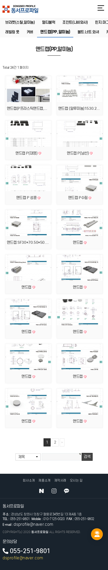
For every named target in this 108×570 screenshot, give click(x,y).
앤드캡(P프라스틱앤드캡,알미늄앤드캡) (36, 108)
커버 (30, 32)
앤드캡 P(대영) (26, 153)
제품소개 (44, 480)
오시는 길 (76, 480)
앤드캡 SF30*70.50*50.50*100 (33, 242)
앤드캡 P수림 (78, 197)
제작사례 (60, 480)
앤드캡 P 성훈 (27, 197)
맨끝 (62, 442)
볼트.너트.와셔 (88, 32)
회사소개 (29, 480)
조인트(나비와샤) (75, 22)
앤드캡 (78, 242)
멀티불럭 (48, 22)
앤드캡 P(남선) (78, 153)
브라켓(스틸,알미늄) (20, 22)
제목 (21, 456)
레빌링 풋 (12, 32)
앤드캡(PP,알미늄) (55, 32)
